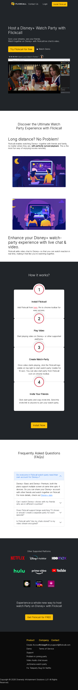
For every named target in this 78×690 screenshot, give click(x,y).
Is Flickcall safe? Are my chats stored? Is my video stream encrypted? (35, 522)
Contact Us (33, 4)
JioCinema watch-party (36, 664)
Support (29, 652)
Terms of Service (46, 648)
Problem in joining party (36, 656)
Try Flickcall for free (21, 49)
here (35, 307)
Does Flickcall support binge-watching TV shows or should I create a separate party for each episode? (37, 512)
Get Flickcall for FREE (39, 617)
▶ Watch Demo (43, 49)
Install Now (39, 425)
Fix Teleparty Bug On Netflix (38, 668)
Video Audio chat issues (36, 660)
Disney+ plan (46, 495)
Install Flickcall (59, 4)
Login (45, 4)
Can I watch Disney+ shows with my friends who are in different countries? (35, 502)
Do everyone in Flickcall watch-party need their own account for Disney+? (37, 476)
